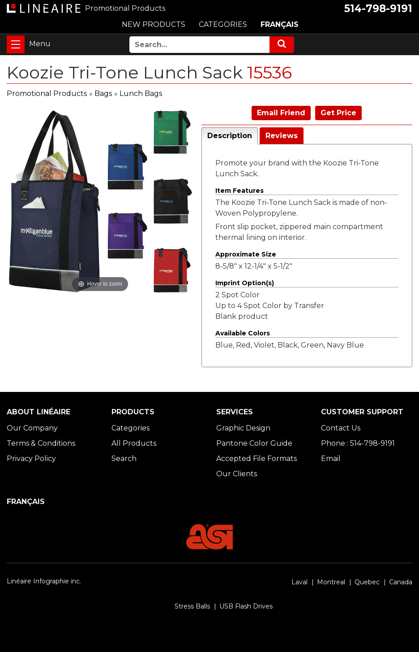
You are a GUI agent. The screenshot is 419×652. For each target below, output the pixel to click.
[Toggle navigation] (16, 44)
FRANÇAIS (280, 24)
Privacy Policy (31, 458)
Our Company (32, 428)
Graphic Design (243, 428)
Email (331, 458)
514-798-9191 (378, 8)
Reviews (281, 135)
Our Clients (236, 473)
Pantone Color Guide (254, 443)
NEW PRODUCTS (153, 24)
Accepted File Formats (256, 458)
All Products (133, 443)
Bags (103, 93)
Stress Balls (192, 606)
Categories (130, 428)
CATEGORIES (223, 24)
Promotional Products (47, 93)
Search (124, 458)
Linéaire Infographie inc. (44, 581)
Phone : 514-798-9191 (358, 443)
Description (229, 135)
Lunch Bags (141, 93)
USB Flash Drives (246, 606)
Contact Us (340, 428)
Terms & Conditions (41, 443)
